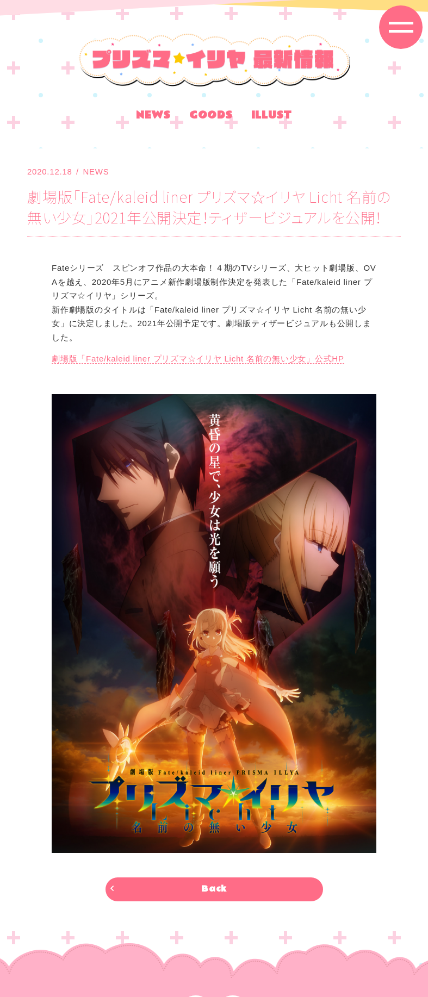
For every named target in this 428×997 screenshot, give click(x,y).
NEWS (153, 117)
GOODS (211, 117)
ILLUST (272, 117)
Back (214, 889)
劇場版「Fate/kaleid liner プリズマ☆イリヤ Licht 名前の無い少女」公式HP (198, 358)
